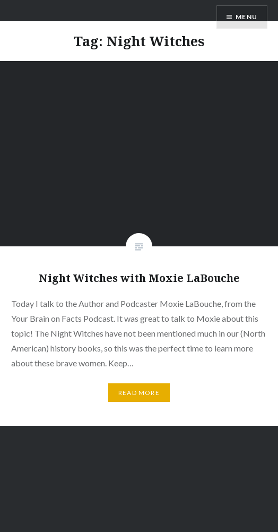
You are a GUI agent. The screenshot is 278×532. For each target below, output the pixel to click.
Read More (139, 393)
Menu (246, 17)
